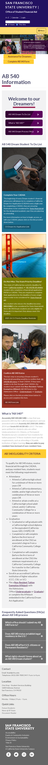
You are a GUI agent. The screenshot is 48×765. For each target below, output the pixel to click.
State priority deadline (37, 46)
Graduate (38, 391)
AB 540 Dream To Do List (19, 114)
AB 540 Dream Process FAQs (21, 131)
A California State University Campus (20, 749)
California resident (16, 287)
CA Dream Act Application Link (17, 227)
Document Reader (9, 713)
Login (23, 17)
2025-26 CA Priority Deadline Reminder (20, 318)
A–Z (7, 17)
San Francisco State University (17, 746)
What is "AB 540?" (16, 123)
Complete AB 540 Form (19, 61)
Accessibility (10, 733)
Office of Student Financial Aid (21, 11)
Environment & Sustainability (17, 738)
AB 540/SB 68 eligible (34, 287)
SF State (10, 24)
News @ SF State (8, 710)
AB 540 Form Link (12, 402)
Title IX (8, 743)
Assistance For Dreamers (19, 56)
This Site (21, 24)
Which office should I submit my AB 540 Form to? (24, 623)
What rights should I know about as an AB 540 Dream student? (24, 657)
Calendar (15, 17)
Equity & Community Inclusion (17, 735)
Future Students (8, 708)
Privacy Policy (11, 740)
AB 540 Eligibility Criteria (22, 453)
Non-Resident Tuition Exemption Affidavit (22, 584)
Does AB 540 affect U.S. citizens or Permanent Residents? (24, 646)
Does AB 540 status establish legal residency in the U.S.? (24, 635)
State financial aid (39, 48)
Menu (42, 31)
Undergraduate (26, 391)
